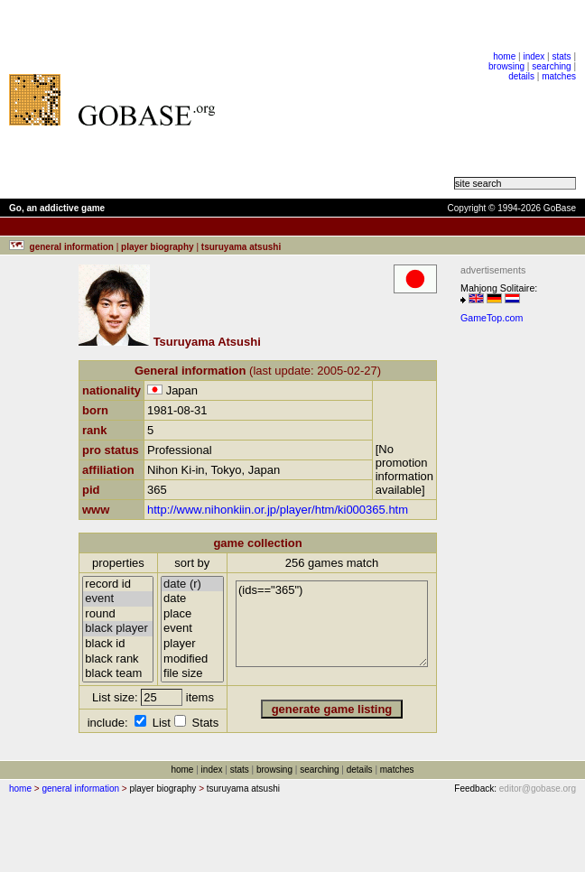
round (118, 614)
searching (551, 66)
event (118, 599)
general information (80, 788)
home (504, 56)
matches (559, 76)
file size (192, 674)
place (192, 614)
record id (118, 584)
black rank (118, 659)
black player (118, 628)
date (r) (192, 584)
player (192, 644)
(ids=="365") (332, 623)
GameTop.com (491, 317)
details (521, 76)
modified (192, 659)
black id (118, 644)
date (192, 599)
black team (118, 674)
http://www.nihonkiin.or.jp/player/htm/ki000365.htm (277, 509)
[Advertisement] (343, 99)
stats (561, 56)
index (533, 56)
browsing (506, 66)
